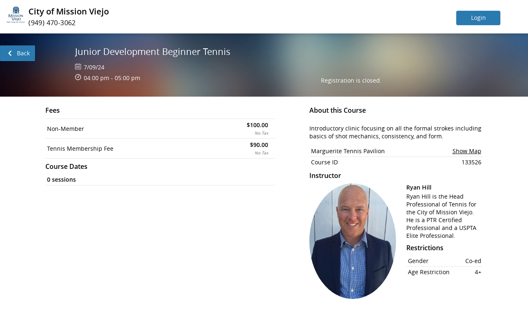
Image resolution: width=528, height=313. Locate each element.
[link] (17, 53)
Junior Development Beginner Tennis (153, 51)
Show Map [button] (467, 151)
